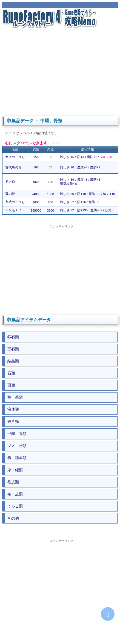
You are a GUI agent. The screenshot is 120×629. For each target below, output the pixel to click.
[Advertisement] (60, 71)
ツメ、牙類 (17, 445)
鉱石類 (13, 337)
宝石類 (13, 349)
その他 (13, 518)
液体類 (13, 409)
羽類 (11, 385)
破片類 (13, 421)
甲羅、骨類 (17, 433)
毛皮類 (13, 482)
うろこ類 (15, 506)
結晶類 (13, 361)
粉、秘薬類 (17, 457)
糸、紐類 (15, 470)
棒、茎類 (15, 397)
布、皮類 (15, 494)
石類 (11, 373)
